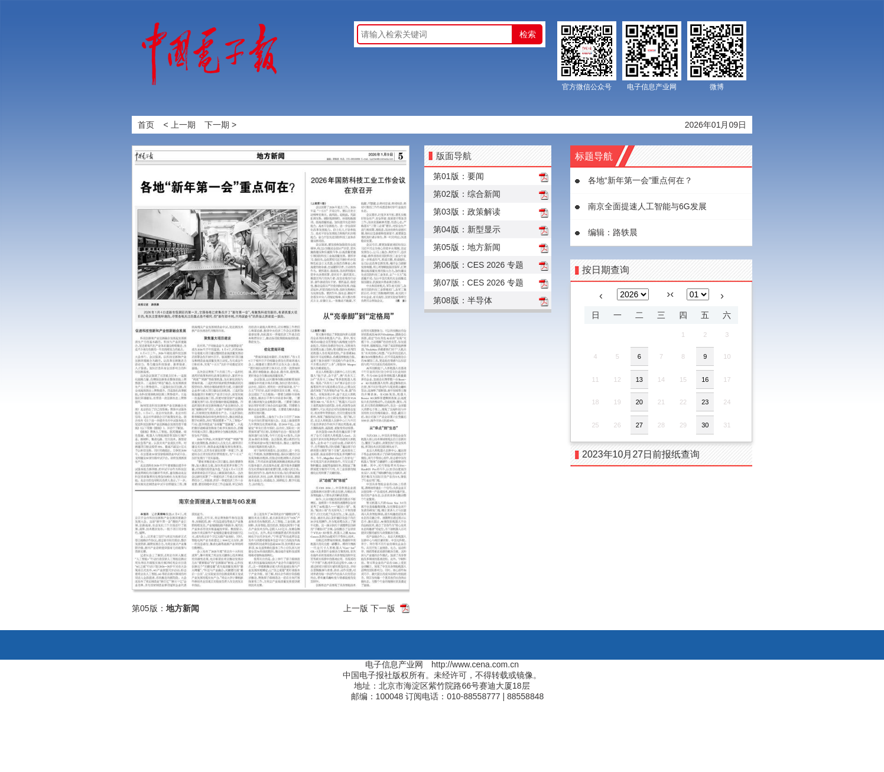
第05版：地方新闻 (466, 247)
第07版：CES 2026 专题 (478, 282)
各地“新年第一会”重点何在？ (640, 180)
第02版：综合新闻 (466, 194)
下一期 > (220, 124)
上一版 (355, 608)
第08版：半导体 (462, 300)
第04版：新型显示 (466, 229)
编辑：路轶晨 (613, 232)
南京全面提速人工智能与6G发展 (647, 206)
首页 (146, 124)
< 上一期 (180, 124)
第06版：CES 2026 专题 (478, 265)
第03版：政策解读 (466, 211)
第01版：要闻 (458, 176)
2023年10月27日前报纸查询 (641, 454)
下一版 (382, 608)
